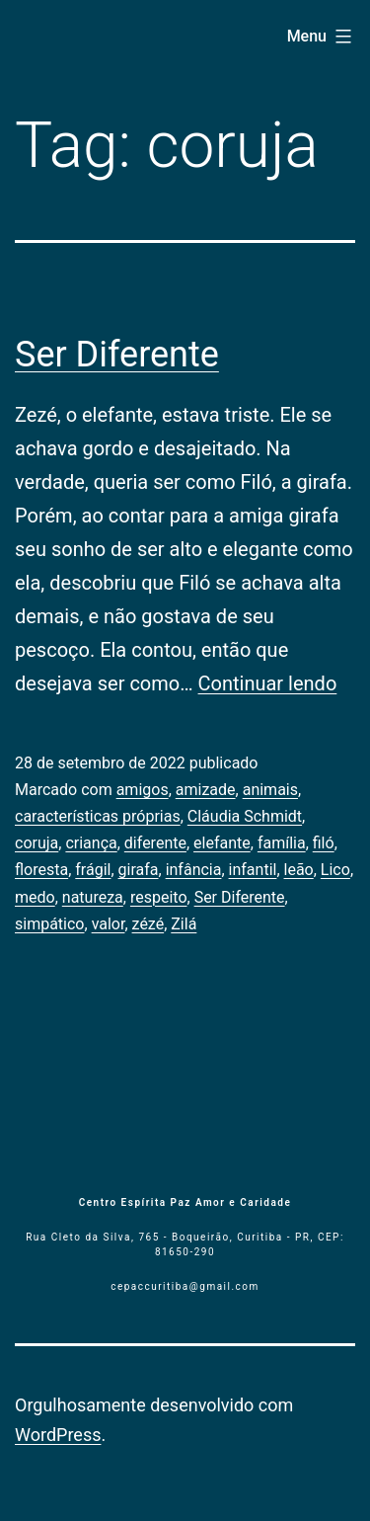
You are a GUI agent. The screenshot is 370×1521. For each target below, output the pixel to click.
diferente (155, 843)
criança (90, 843)
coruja (36, 843)
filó (323, 843)
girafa (138, 869)
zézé (148, 924)
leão (299, 869)
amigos (142, 789)
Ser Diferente (117, 354)
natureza (92, 897)
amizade (206, 789)
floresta (41, 869)
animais (270, 789)
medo (35, 897)
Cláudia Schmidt (244, 816)
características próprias (98, 816)
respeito (158, 897)
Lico (335, 869)
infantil (253, 869)
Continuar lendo (267, 683)
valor (108, 924)
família (282, 843)
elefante (222, 843)
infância (194, 869)
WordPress (58, 1434)
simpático (50, 924)
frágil (93, 869)
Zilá (183, 924)
